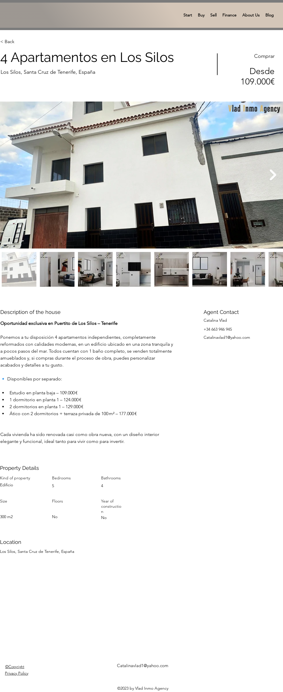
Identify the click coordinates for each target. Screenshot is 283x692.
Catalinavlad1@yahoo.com (227, 337)
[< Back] (20, 41)
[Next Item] (273, 175)
